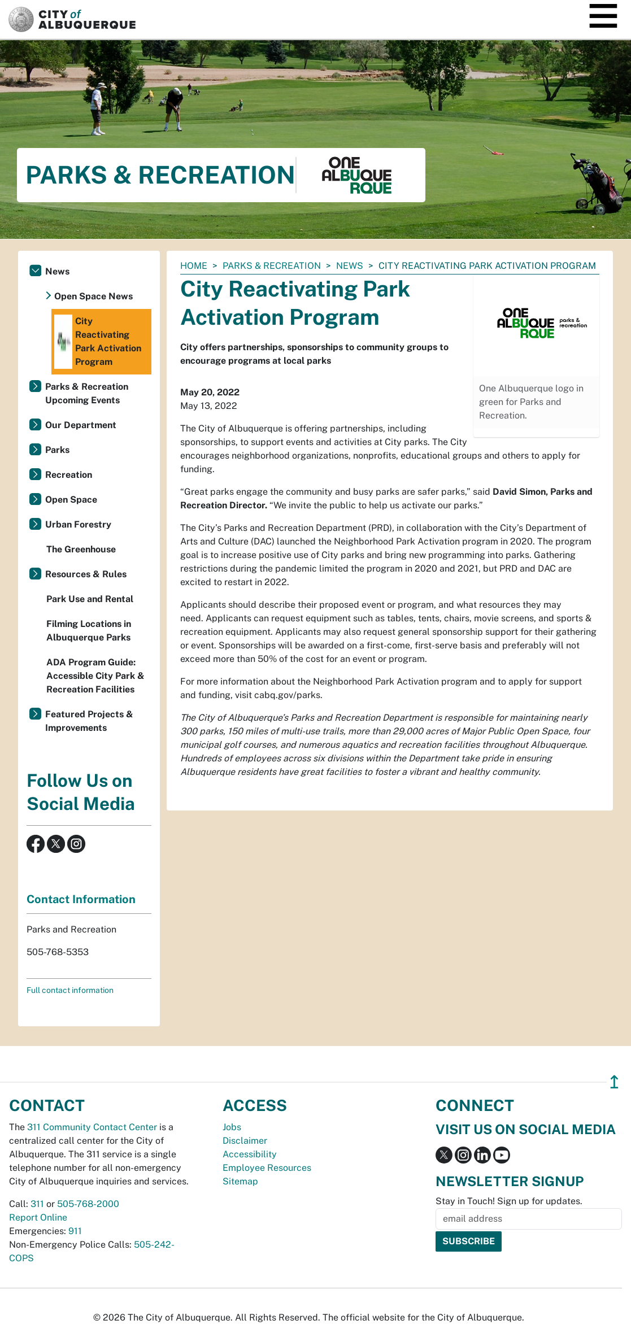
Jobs (232, 1127)
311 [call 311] (37, 1204)
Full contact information (70, 990)
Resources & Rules (86, 574)
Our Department (80, 425)
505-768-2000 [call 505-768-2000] (88, 1204)
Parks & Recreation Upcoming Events (86, 393)
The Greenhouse (81, 549)
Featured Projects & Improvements (89, 721)
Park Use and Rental (89, 599)
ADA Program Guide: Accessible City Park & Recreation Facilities (95, 676)
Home (193, 265)
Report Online (38, 1217)
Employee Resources (267, 1167)
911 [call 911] (75, 1231)
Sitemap (240, 1181)
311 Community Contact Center (92, 1127)
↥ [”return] (614, 1081)
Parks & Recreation (272, 265)
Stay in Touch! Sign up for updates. (509, 1201)
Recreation (68, 474)
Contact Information (81, 899)
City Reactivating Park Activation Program (97, 342)
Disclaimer (245, 1140)
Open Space (71, 499)
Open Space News (93, 296)
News (349, 265)
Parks (57, 450)
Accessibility (250, 1154)
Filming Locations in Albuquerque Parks (88, 630)
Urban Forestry (78, 524)
